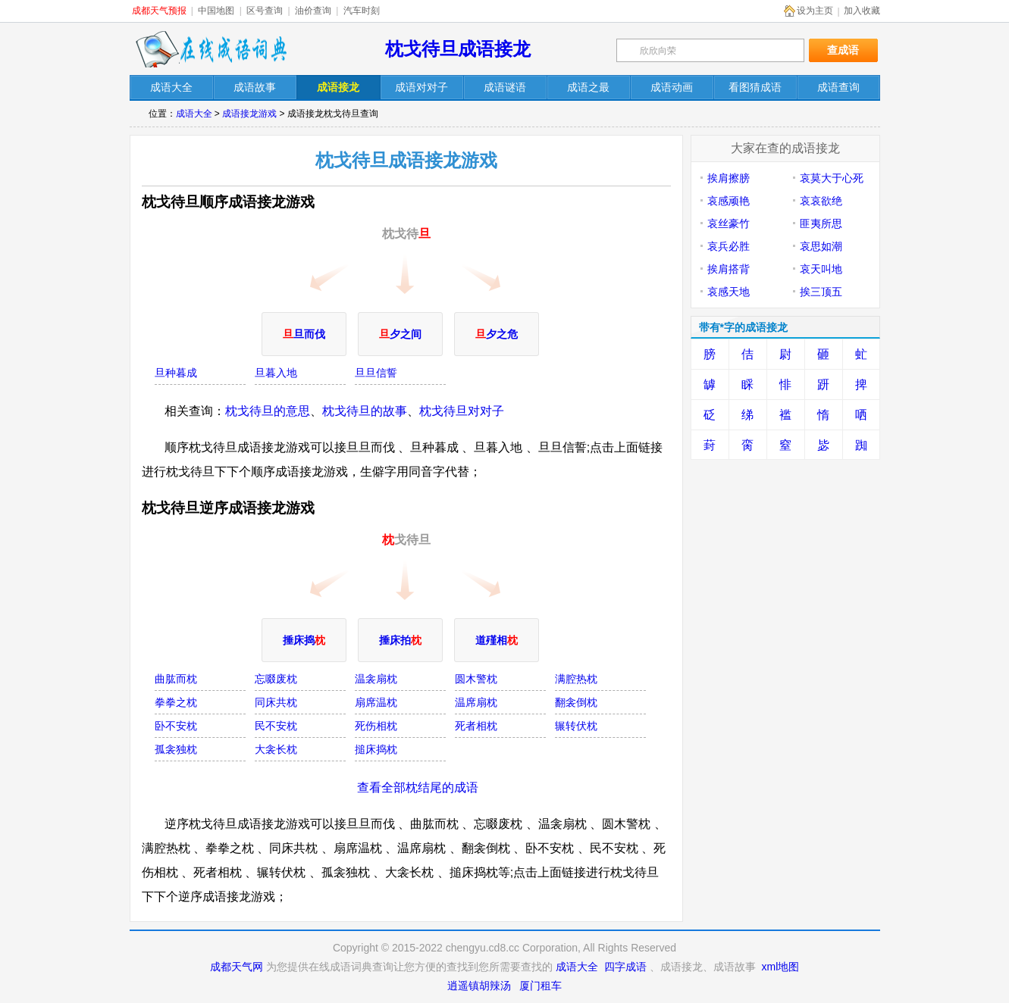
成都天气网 (236, 967)
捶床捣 (304, 640)
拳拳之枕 (176, 702)
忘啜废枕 (276, 679)
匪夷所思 (821, 223)
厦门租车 (540, 986)
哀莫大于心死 (831, 178)
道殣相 (496, 640)
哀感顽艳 (728, 201)
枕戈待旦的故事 (364, 411)
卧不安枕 (176, 726)
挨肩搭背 (728, 269)
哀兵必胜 (728, 246)
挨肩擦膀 (728, 178)
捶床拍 (400, 640)
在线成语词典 (210, 49)
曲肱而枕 (176, 679)
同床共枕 (276, 702)
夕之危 (496, 334)
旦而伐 (304, 334)
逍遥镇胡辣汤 (479, 986)
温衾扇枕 (376, 679)
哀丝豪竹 (728, 223)
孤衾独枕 (176, 749)
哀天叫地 (821, 269)
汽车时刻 (361, 10)
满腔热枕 (576, 679)
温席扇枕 (476, 702)
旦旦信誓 (376, 373)
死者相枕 (476, 726)
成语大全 (194, 113)
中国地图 (216, 10)
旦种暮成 (176, 373)
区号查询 (264, 10)
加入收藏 (862, 10)
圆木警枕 (476, 679)
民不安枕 (276, 726)
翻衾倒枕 (576, 702)
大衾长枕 (276, 749)
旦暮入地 (276, 373)
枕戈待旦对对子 (461, 411)
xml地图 (781, 967)
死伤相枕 (376, 726)
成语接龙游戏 (249, 113)
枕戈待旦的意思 (267, 411)
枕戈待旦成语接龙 (458, 49)
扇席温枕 (376, 702)
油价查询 (313, 10)
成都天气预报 (159, 10)
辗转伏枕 (576, 726)
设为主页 (815, 10)
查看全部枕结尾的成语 (417, 787)
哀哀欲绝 (821, 201)
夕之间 (400, 334)
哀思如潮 (821, 246)
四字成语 (625, 967)
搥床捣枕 (376, 749)
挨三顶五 (821, 292)
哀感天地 (728, 292)
